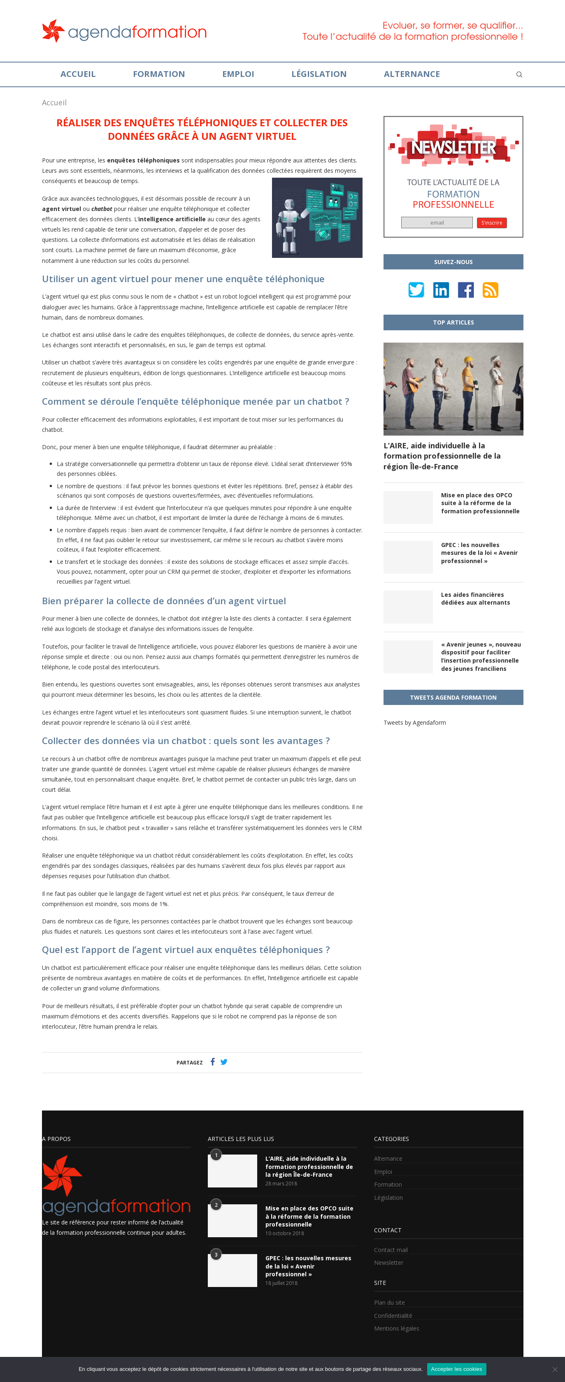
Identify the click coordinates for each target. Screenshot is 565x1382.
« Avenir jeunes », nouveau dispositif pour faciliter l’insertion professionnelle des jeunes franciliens (481, 656)
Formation (159, 73)
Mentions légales (396, 1328)
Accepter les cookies (456, 1369)
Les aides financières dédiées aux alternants (475, 599)
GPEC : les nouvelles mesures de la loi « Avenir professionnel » (479, 553)
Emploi (238, 73)
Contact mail (391, 1250)
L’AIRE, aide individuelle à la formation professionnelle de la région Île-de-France (442, 456)
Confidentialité (393, 1315)
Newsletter (388, 1262)
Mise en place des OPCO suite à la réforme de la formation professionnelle (480, 503)
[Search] (519, 74)
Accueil (78, 73)
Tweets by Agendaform (415, 722)
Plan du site (389, 1302)
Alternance (412, 73)
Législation (319, 73)
